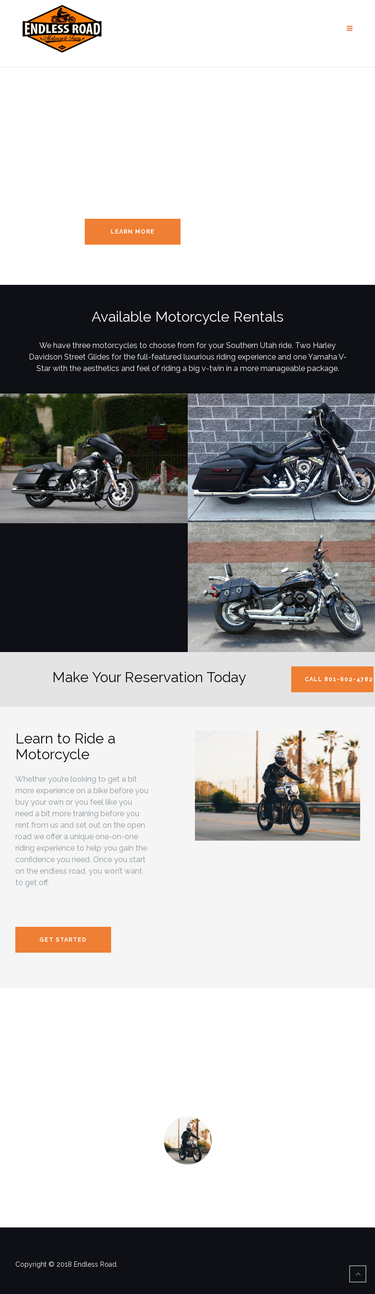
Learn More (133, 231)
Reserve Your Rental (237, 231)
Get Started (63, 939)
